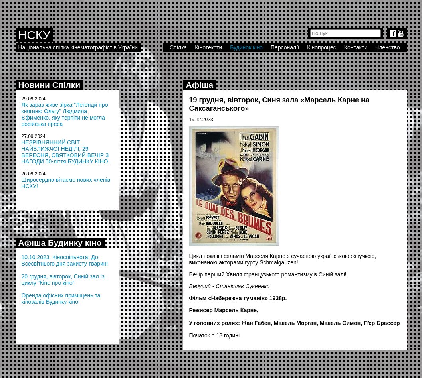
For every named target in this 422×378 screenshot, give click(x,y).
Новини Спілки (49, 84)
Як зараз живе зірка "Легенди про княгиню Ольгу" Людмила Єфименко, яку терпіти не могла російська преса (65, 114)
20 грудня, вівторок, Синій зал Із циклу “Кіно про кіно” (63, 279)
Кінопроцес (321, 47)
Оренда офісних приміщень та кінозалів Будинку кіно (61, 298)
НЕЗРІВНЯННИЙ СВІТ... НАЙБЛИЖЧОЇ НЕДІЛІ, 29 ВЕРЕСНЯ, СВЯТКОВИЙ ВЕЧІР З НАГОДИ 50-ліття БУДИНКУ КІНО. (66, 152)
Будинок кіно (246, 47)
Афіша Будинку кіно (60, 242)
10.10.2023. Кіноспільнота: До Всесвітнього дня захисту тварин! (65, 260)
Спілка (178, 47)
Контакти (355, 47)
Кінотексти (208, 47)
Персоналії (285, 47)
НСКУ (34, 34)
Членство (387, 47)
